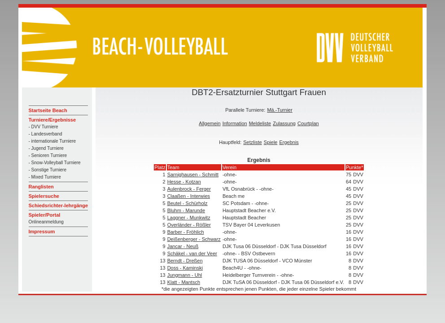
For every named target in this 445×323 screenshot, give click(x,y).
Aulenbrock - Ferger (189, 189)
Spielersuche (44, 196)
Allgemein (209, 123)
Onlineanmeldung (46, 221)
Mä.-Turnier (279, 110)
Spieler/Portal (45, 215)
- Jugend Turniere (46, 148)
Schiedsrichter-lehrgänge (58, 205)
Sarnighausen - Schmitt (192, 174)
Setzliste (252, 142)
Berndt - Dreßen (185, 260)
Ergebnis (288, 142)
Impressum (42, 231)
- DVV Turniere (43, 126)
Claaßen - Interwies (188, 196)
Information (234, 123)
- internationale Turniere (52, 141)
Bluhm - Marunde (186, 210)
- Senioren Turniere (48, 155)
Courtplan (308, 123)
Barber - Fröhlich (185, 232)
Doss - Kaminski (185, 268)
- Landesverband (45, 133)
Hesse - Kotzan (184, 181)
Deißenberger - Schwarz (194, 239)
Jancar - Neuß (183, 246)
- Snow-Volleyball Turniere (55, 162)
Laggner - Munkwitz (188, 217)
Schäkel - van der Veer (192, 253)
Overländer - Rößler (189, 224)
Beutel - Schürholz (187, 203)
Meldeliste (260, 123)
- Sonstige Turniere (48, 169)
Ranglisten (41, 186)
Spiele (271, 142)
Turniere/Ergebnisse (52, 119)
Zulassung (284, 123)
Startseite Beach (48, 110)
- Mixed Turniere (45, 177)
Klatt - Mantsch (183, 282)
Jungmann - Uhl (184, 275)
